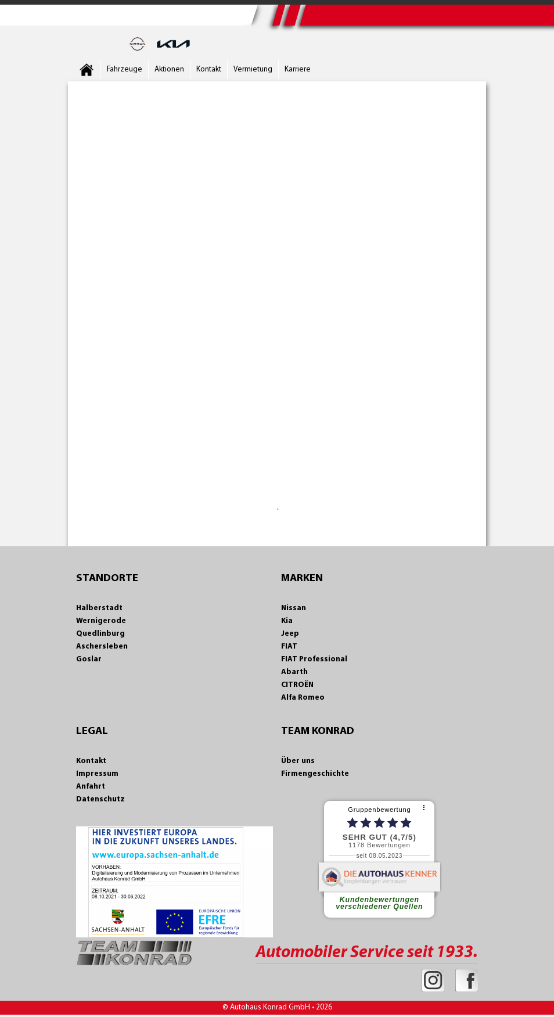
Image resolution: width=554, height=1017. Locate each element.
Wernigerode (101, 621)
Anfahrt (90, 786)
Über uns (298, 761)
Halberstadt (99, 608)
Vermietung (252, 69)
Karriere (298, 69)
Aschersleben (102, 646)
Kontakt (208, 69)
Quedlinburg (100, 634)
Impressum (97, 774)
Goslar (89, 659)
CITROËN (297, 685)
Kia (287, 621)
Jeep (290, 634)
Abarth (294, 672)
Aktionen (169, 69)
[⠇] (425, 808)
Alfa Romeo (303, 697)
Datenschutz (100, 799)
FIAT (289, 646)
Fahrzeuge (124, 69)
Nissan (293, 608)
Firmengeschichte (315, 774)
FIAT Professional (314, 659)
